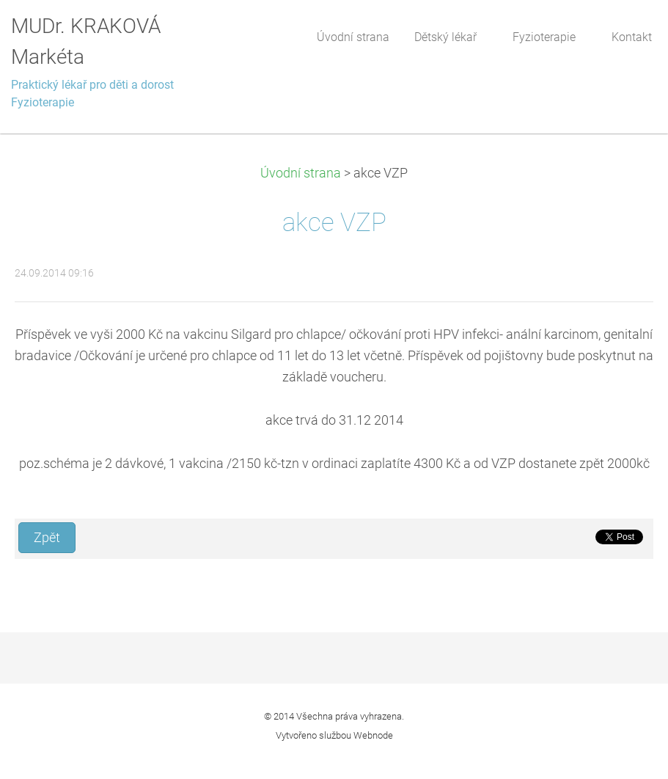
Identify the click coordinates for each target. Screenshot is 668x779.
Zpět (47, 537)
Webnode (373, 735)
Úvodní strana (300, 173)
